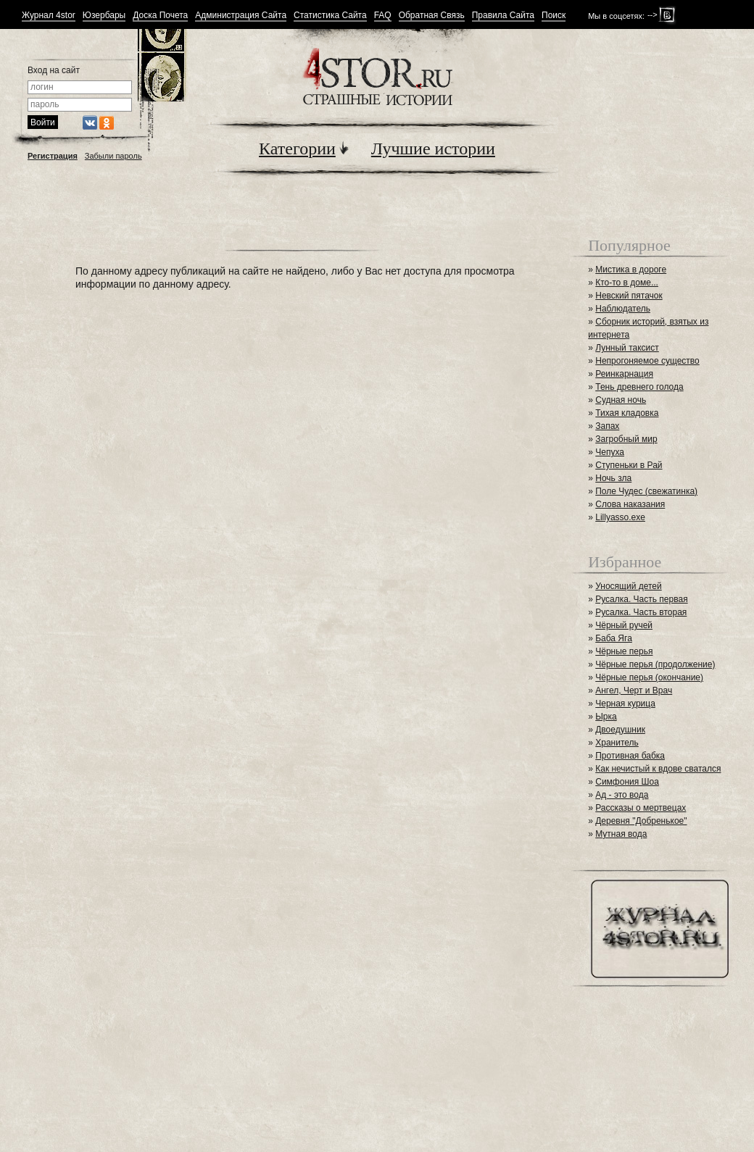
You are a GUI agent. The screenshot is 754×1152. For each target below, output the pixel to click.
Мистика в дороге (630, 269)
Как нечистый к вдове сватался (658, 769)
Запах (607, 426)
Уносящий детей (628, 586)
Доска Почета (160, 15)
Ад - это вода (621, 795)
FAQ (383, 15)
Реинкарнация (624, 374)
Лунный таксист (627, 348)
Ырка (605, 716)
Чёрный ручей (623, 625)
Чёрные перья (623, 651)
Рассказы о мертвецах (640, 808)
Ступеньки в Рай (628, 465)
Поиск (554, 15)
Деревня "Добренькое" (641, 821)
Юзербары (104, 15)
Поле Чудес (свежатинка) (646, 491)
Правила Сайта (503, 15)
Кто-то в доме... (626, 282)
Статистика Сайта (330, 15)
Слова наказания (630, 504)
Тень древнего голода (639, 387)
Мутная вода (621, 834)
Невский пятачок (629, 296)
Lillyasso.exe (620, 517)
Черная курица (625, 703)
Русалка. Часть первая (641, 599)
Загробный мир (626, 439)
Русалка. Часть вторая (641, 612)
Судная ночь (620, 400)
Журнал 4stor (48, 15)
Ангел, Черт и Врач (633, 690)
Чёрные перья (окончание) (649, 677)
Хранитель (617, 743)
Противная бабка (630, 756)
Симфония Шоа (627, 782)
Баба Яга (613, 638)
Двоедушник (620, 730)
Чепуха (609, 452)
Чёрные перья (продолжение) (655, 664)
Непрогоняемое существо (647, 361)
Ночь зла (613, 478)
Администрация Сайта (240, 15)
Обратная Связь (432, 15)
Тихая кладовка (626, 413)
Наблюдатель (622, 309)
